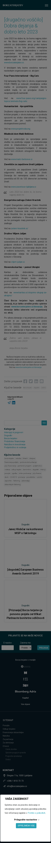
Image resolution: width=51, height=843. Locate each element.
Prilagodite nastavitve (25, 819)
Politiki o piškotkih (36, 813)
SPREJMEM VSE (26, 825)
